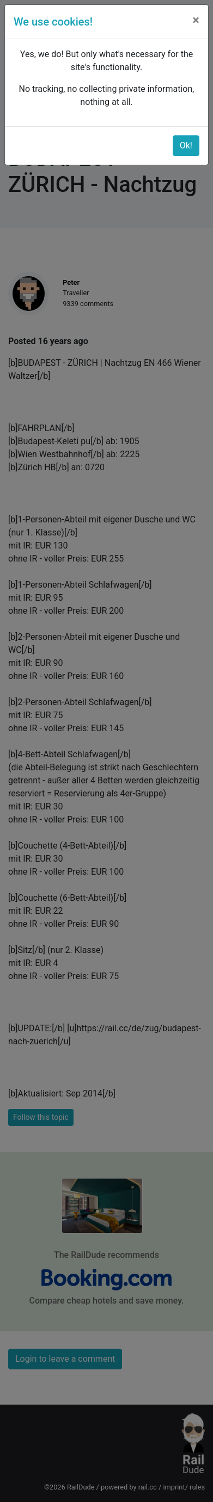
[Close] (196, 20)
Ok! (186, 145)
